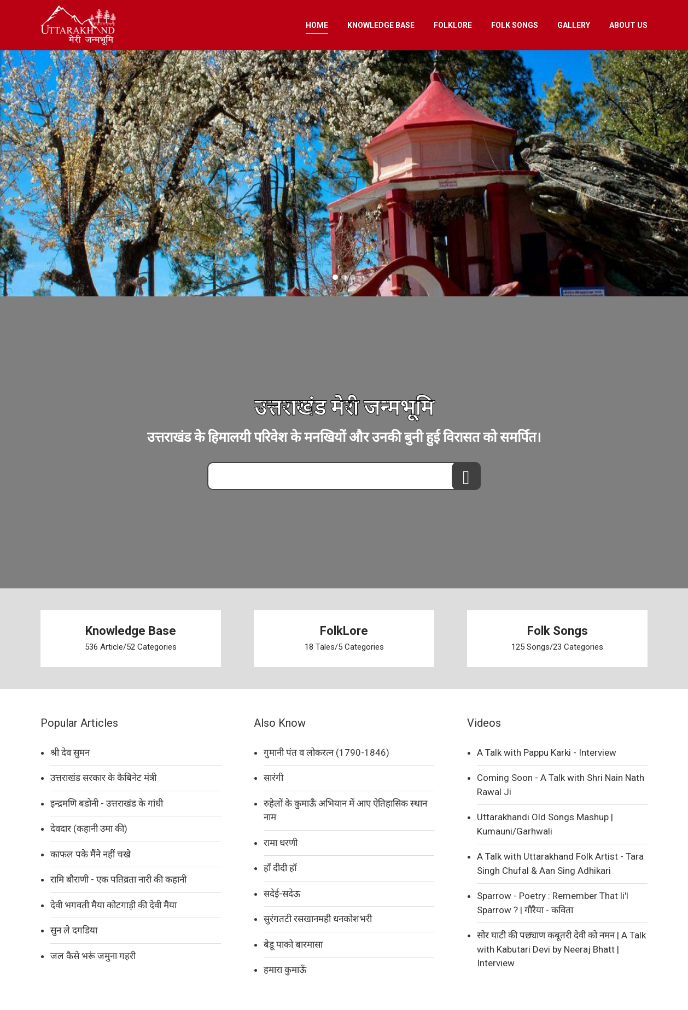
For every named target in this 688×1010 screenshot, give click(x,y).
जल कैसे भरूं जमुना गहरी (93, 955)
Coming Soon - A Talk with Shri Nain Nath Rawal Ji (560, 784)
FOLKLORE (453, 25)
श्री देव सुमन (70, 752)
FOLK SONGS (514, 25)
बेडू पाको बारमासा (293, 944)
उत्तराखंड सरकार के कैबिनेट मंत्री (103, 777)
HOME (317, 25)
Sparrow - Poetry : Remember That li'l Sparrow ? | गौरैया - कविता (552, 902)
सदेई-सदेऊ (282, 893)
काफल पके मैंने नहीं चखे (90, 854)
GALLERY (573, 25)
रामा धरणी (281, 842)
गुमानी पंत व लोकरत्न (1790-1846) (326, 752)
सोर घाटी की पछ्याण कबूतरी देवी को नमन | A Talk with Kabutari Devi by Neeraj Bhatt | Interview (561, 949)
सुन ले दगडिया (73, 930)
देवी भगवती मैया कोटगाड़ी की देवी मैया (113, 905)
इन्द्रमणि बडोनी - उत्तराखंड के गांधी (106, 803)
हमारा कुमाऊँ (285, 969)
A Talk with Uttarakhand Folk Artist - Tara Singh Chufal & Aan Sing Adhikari (560, 863)
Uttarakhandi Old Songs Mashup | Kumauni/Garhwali (545, 824)
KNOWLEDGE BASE (381, 25)
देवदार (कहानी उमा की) (88, 828)
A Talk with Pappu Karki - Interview (546, 752)
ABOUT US (628, 25)
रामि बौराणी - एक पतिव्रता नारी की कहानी (118, 879)
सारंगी (273, 777)
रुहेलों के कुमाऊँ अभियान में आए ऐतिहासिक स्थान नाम (345, 810)
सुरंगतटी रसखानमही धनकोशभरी (318, 918)
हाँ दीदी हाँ (280, 867)
